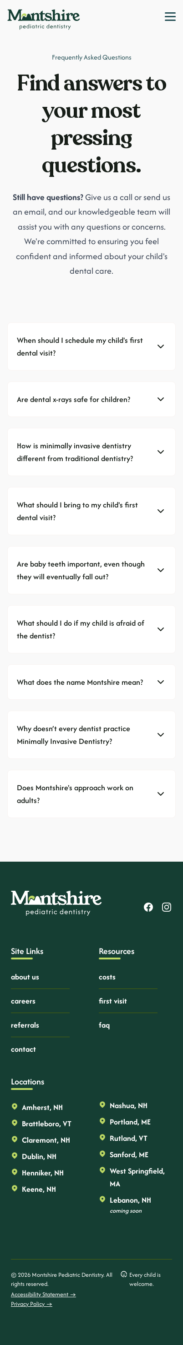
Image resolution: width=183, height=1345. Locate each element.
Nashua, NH (128, 1105)
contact (23, 1049)
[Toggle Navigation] (170, 16)
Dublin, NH (39, 1156)
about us (25, 976)
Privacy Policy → (31, 1304)
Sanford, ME (129, 1154)
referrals (25, 1024)
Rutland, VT (128, 1138)
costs (107, 976)
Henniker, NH (43, 1172)
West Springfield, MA (137, 1177)
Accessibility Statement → (43, 1294)
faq (104, 1024)
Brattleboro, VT (46, 1123)
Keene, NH (39, 1189)
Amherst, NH (42, 1107)
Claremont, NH (46, 1139)
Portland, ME (130, 1121)
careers (23, 1000)
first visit (113, 1000)
